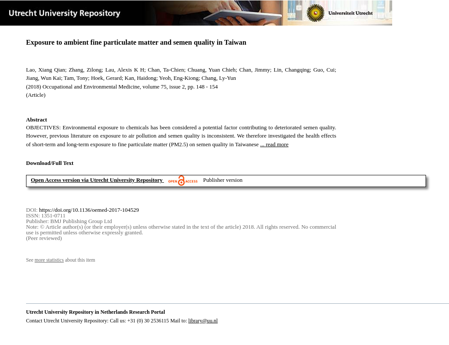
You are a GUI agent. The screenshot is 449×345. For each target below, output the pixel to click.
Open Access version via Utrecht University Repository (97, 180)
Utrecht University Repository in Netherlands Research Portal (95, 312)
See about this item (60, 260)
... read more (274, 144)
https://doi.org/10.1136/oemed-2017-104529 (89, 210)
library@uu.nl (203, 321)
